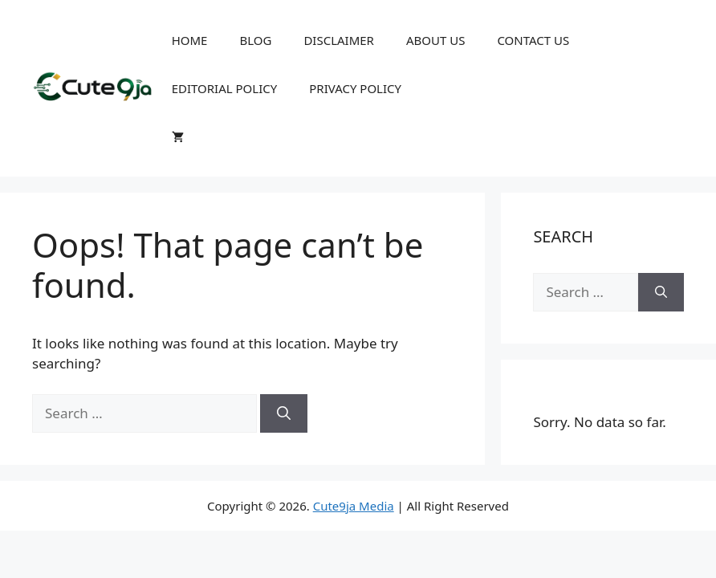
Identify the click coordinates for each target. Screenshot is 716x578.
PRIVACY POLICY (355, 88)
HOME (190, 40)
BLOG (255, 40)
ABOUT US (435, 40)
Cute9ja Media (353, 506)
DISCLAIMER (338, 40)
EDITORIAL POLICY (225, 88)
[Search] (283, 413)
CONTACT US (533, 40)
